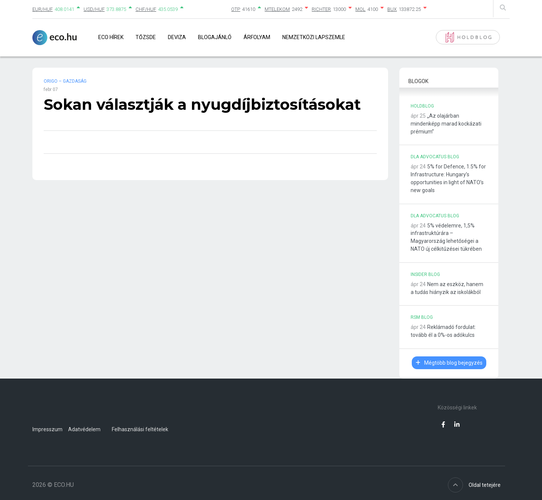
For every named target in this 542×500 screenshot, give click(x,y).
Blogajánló (214, 37)
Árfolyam (257, 37)
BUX (392, 9)
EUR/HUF (42, 9)
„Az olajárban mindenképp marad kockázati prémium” (446, 124)
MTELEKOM (277, 9)
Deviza (177, 37)
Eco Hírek (110, 37)
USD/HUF (94, 9)
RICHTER (321, 9)
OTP (235, 9)
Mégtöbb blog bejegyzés (449, 363)
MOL (360, 9)
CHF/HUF (146, 9)
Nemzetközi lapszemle (313, 37)
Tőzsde (146, 37)
